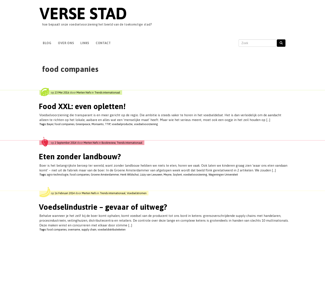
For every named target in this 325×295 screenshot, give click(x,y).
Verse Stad (83, 13)
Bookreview (108, 142)
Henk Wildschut (129, 174)
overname (74, 229)
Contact (103, 43)
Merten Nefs (83, 92)
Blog (47, 43)
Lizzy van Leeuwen (151, 174)
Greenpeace (83, 124)
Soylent (177, 174)
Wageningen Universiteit (223, 174)
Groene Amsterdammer (105, 174)
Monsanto (98, 124)
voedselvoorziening (146, 124)
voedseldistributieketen (112, 229)
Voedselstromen (137, 193)
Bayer (50, 124)
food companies (64, 124)
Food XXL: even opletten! (82, 106)
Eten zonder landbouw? (80, 156)
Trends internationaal (107, 92)
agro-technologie (58, 174)
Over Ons (66, 43)
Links (84, 43)
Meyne (168, 174)
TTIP (107, 124)
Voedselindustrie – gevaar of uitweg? (103, 206)
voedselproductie (122, 124)
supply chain (88, 229)
